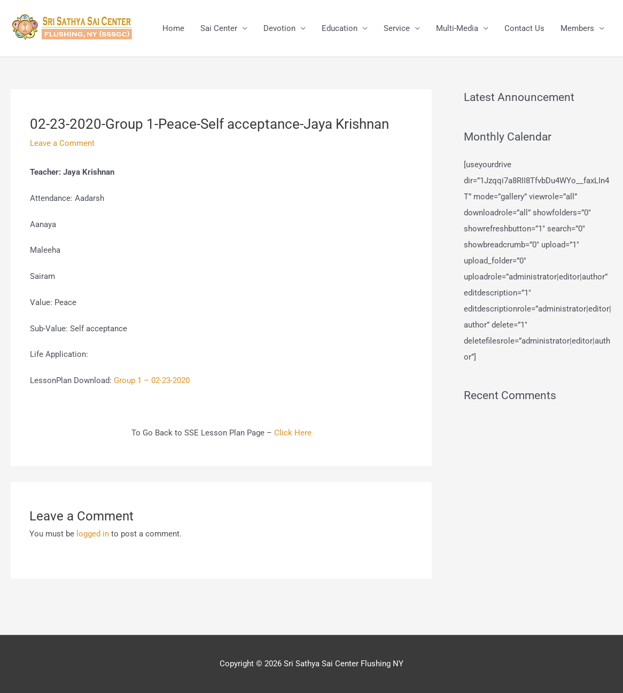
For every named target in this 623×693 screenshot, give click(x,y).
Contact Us (524, 28)
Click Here (293, 433)
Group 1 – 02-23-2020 (152, 380)
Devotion (279, 28)
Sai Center (218, 28)
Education (339, 28)
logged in (92, 534)
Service (397, 28)
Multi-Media (457, 28)
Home (173, 28)
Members (577, 28)
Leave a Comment (62, 143)
